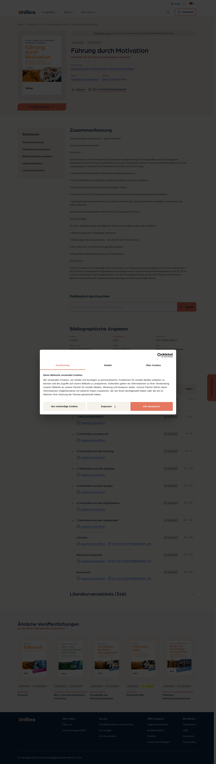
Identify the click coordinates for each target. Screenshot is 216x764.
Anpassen (108, 406)
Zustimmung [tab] (63, 365)
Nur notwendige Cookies (64, 406)
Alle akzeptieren (151, 406)
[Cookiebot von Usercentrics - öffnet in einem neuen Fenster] (159, 355)
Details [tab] (108, 365)
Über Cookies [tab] (153, 365)
